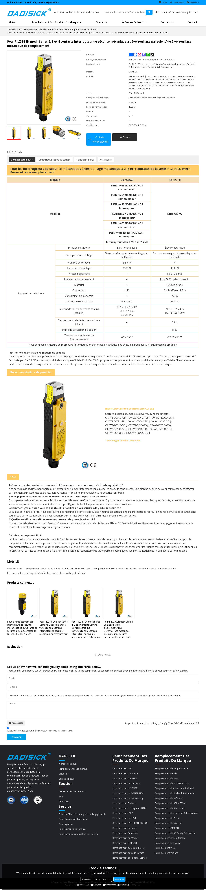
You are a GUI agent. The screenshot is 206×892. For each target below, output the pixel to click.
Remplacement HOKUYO (125, 845)
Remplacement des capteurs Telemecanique (176, 814)
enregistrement (189, 12)
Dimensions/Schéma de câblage (54, 160)
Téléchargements (85, 160)
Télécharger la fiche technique (124, 440)
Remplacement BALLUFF (125, 779)
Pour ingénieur (66, 825)
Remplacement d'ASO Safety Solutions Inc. (175, 835)
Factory (164, 2)
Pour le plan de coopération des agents (79, 836)
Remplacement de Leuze (124, 830)
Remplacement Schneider (166, 845)
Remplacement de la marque (73, 769)
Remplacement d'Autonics (125, 774)
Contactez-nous (67, 779)
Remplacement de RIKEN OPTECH (171, 784)
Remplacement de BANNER (126, 784)
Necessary (83, 885)
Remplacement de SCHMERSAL (170, 804)
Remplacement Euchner (124, 804)
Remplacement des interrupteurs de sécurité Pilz (72, 29)
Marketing (123, 885)
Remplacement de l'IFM (124, 820)
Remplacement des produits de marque (55, 23)
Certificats (64, 774)
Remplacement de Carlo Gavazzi (128, 855)
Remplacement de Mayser (125, 840)
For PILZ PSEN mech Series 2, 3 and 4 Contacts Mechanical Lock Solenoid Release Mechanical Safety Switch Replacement (162, 66)
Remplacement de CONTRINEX (128, 794)
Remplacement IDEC (122, 814)
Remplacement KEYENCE (125, 789)
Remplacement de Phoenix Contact (130, 860)
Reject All (86, 879)
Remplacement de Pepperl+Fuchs (171, 769)
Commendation (178, 2)
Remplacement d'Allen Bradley (169, 840)
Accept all (119, 879)
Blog (61, 797)
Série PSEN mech (15, 568)
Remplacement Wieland (166, 855)
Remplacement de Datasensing (128, 799)
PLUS (30, 791)
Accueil (11, 29)
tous (19, 29)
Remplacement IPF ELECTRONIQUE (130, 825)
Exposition (64, 802)
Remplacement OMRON (166, 830)
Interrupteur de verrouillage (162, 568)
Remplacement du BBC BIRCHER (129, 850)
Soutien (165, 23)
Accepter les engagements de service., (40, 730)
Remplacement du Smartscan (169, 809)
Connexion (174, 12)
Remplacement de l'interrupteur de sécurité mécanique (121, 568)
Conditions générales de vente (59, 731)
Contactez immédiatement (100, 139)
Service (100, 23)
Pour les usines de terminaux (73, 820)
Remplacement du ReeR (166, 779)
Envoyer (17, 737)
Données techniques (22, 160)
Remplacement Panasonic (125, 835)
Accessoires (106, 160)
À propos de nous (132, 23)
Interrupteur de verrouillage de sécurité (26, 573)
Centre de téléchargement (72, 792)
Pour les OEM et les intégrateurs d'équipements (83, 815)
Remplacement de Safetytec (168, 799)
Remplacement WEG (164, 850)
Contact (192, 23)
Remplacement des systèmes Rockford (173, 789)
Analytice (96, 885)
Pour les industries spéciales (73, 830)
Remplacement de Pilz (35, 29)
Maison (13, 23)
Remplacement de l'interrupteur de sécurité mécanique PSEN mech (59, 568)
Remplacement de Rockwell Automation (174, 794)
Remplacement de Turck (166, 820)
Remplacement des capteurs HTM (129, 809)
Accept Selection (102, 879)
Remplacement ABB (122, 769)
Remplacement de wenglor (167, 825)
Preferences (109, 885)
